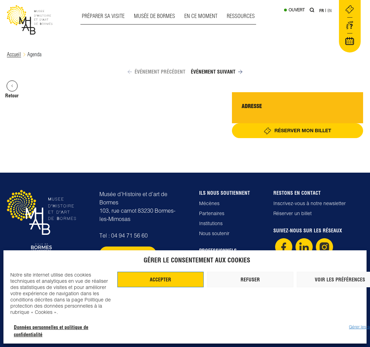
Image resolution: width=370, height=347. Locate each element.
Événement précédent (156, 72)
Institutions (211, 223)
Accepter (160, 280)
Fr (321, 10)
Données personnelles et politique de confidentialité (51, 331)
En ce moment (200, 15)
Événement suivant (216, 72)
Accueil (14, 54)
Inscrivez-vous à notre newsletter (309, 203)
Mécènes (209, 203)
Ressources (241, 15)
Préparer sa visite (103, 15)
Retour (12, 89)
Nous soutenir (214, 233)
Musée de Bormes (154, 15)
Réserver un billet (292, 213)
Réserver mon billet (302, 130)
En (330, 10)
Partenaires (211, 213)
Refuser (250, 280)
